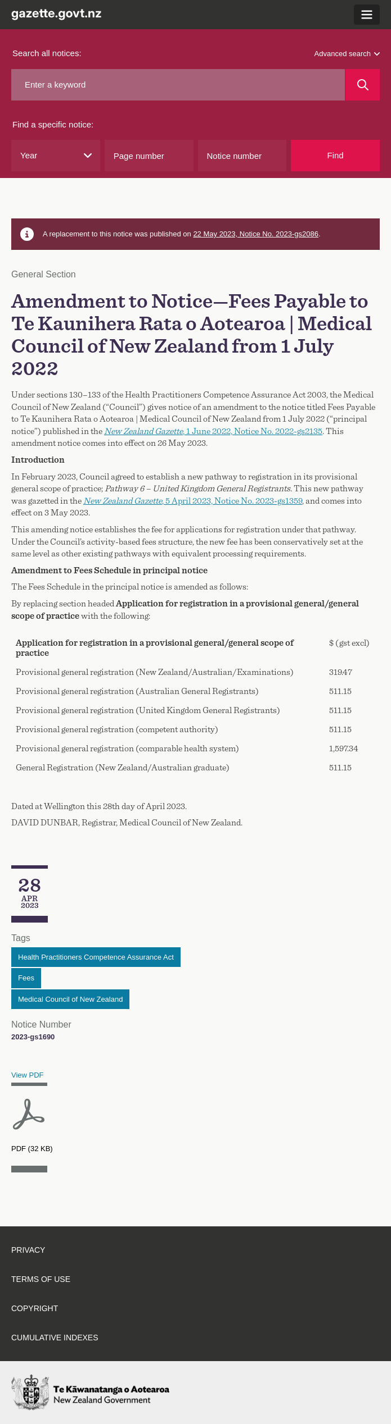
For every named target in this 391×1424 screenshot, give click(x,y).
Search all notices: (47, 53)
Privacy (28, 1249)
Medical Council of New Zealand (70, 999)
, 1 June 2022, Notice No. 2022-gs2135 (213, 431)
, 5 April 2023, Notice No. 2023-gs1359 (192, 500)
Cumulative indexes (54, 1337)
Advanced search (347, 53)
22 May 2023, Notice (227, 234)
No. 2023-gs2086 (290, 234)
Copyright (34, 1308)
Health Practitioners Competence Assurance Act (96, 957)
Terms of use (40, 1279)
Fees (26, 978)
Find (335, 155)
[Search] (362, 85)
